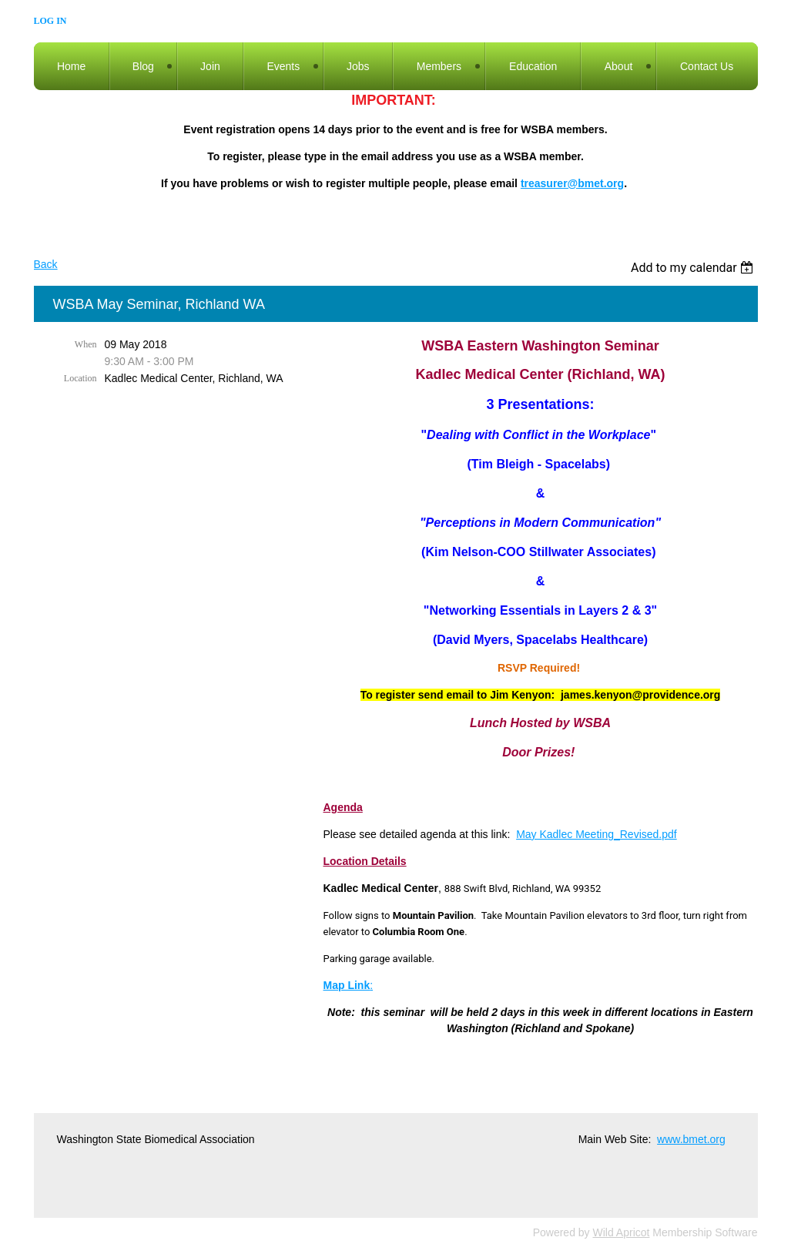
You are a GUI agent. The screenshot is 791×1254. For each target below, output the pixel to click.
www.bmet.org (691, 1139)
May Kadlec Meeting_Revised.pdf (596, 834)
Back (46, 264)
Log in (50, 20)
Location (80, 378)
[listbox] (694, 267)
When (86, 344)
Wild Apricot (621, 1232)
